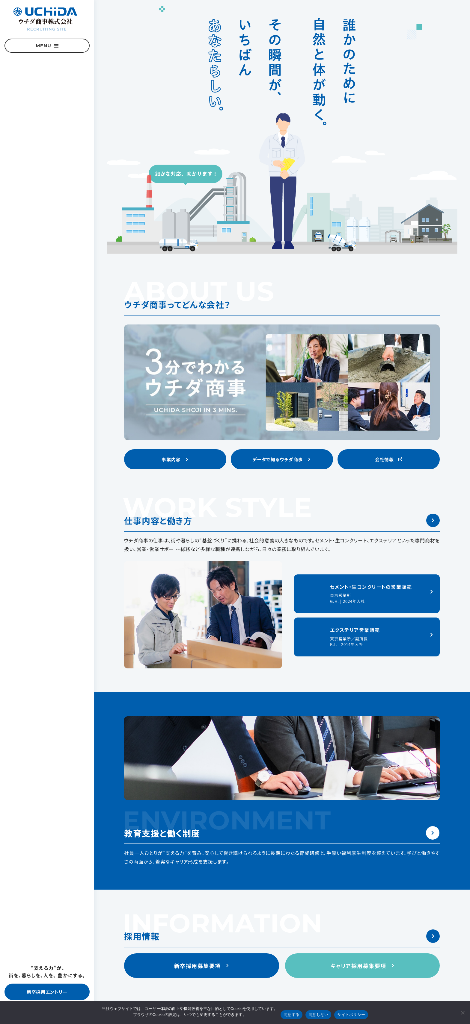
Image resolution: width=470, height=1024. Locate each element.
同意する (291, 1014)
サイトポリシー (351, 1014)
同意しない (318, 1014)
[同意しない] (463, 1013)
